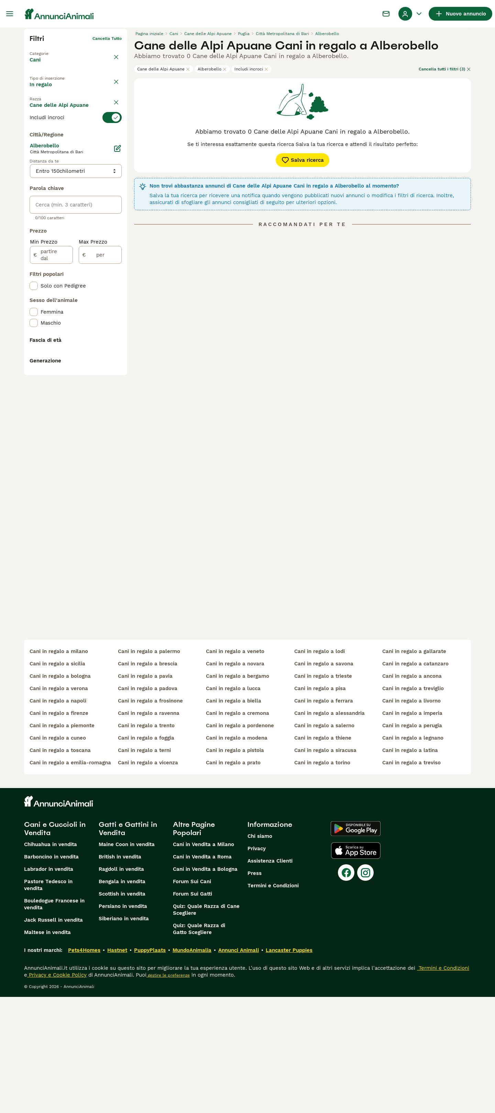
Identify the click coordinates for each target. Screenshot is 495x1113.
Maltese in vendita (47, 1048)
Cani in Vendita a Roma (202, 973)
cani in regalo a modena (236, 854)
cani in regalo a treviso (411, 879)
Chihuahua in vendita (50, 960)
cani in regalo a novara (235, 780)
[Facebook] (346, 988)
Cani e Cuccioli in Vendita (55, 944)
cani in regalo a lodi (319, 767)
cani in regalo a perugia (412, 842)
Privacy (257, 965)
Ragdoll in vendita (121, 985)
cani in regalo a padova (147, 804)
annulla (114, 123)
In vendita (47, 90)
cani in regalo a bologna (60, 792)
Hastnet (117, 1066)
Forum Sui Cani (192, 997)
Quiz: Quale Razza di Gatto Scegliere (199, 1045)
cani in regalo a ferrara (323, 817)
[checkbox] (34, 170)
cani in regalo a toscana (60, 866)
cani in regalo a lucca (233, 804)
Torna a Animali (46, 49)
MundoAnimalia (192, 1066)
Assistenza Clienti (270, 977)
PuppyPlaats (150, 1066)
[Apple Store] (355, 966)
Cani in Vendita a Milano (203, 960)
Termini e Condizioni (273, 1002)
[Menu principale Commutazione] (9, 14)
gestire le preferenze (168, 1091)
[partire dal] (51, 413)
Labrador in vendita (48, 985)
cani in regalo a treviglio (413, 804)
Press (255, 989)
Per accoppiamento (59, 106)
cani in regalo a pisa (320, 804)
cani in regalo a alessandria (329, 829)
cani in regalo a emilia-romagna (70, 879)
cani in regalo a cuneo (58, 854)
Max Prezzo (93, 400)
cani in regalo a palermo (149, 767)
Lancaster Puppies (289, 1066)
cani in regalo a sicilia (57, 780)
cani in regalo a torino (322, 879)
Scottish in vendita (122, 1010)
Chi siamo (260, 952)
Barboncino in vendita (51, 973)
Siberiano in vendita (124, 1035)
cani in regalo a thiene (322, 854)
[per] (100, 413)
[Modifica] (117, 306)
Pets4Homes (84, 1066)
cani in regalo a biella (233, 817)
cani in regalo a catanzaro (415, 780)
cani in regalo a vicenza (148, 879)
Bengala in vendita (122, 997)
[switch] (76, 135)
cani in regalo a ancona (412, 792)
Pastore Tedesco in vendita (48, 1001)
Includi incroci (251, 69)
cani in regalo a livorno (411, 817)
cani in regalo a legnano (412, 854)
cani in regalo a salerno (324, 842)
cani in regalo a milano (59, 767)
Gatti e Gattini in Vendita (128, 944)
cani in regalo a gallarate (414, 767)
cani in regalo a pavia (145, 792)
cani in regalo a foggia (146, 854)
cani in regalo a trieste (323, 792)
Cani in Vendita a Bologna (205, 985)
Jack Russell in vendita (53, 1036)
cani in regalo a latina (410, 866)
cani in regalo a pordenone (240, 842)
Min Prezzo (43, 400)
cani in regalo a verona (59, 804)
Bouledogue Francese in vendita (54, 1020)
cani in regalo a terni (144, 866)
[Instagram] (365, 988)
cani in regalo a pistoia (235, 866)
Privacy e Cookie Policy (57, 1091)
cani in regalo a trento (146, 842)
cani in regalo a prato (233, 879)
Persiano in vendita (123, 1022)
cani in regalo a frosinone (150, 817)
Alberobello (212, 69)
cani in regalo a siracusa (325, 866)
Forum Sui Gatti (192, 1010)
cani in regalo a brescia (147, 780)
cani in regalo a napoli (58, 817)
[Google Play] (356, 944)
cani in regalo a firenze (59, 829)
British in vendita (120, 973)
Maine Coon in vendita (127, 960)
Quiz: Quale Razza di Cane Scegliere (206, 1025)
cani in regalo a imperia (412, 829)
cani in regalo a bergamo (237, 792)
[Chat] (386, 14)
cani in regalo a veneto (235, 767)
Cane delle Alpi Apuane (163, 69)
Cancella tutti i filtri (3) (445, 69)
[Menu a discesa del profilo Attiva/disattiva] (410, 14)
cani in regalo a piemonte (62, 842)
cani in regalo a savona (323, 780)
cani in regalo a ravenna (148, 829)
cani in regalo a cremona (237, 829)
